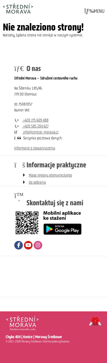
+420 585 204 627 (31, 126)
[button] (94, 11)
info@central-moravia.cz (36, 132)
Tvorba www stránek (95, 321)
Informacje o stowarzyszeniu (34, 148)
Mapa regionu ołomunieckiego (50, 175)
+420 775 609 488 (31, 120)
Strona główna (18, 8)
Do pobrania (37, 182)
